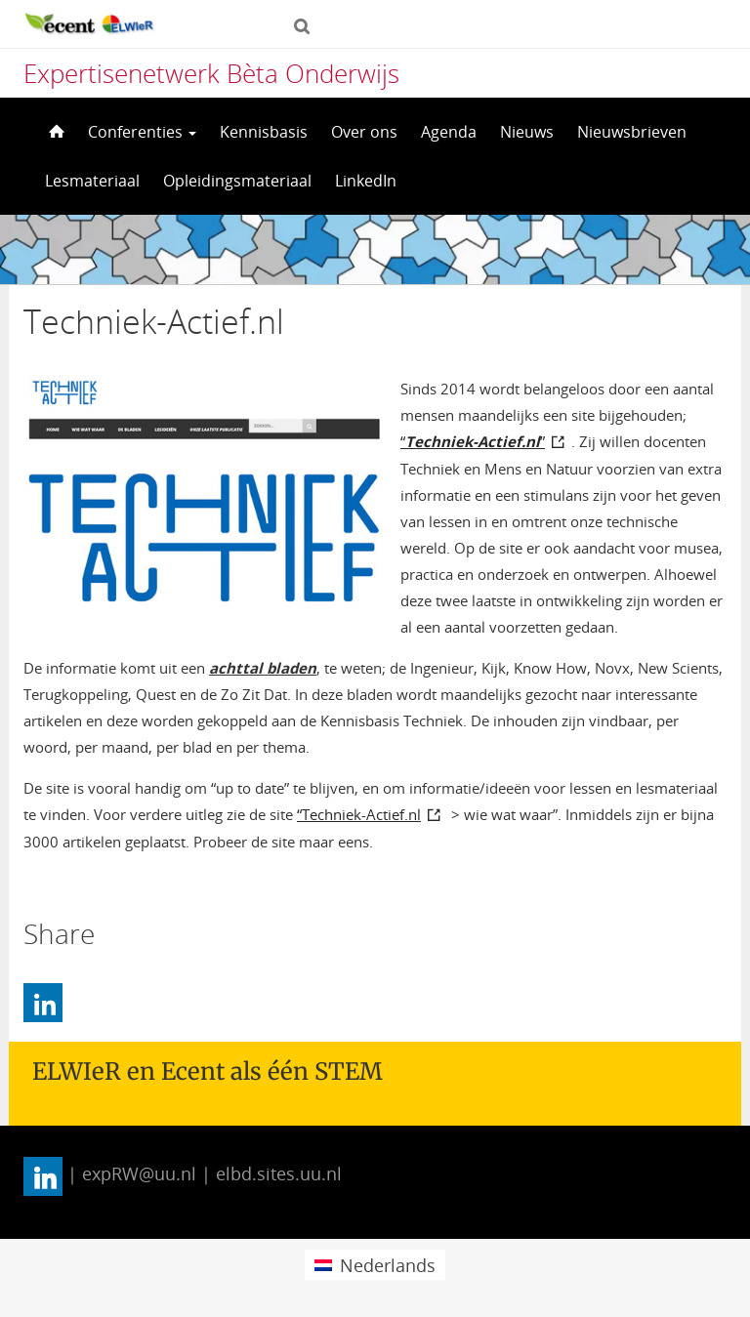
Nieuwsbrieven (632, 132)
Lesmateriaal (92, 180)
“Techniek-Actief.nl (359, 814)
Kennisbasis (264, 132)
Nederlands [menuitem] (388, 1265)
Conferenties (142, 132)
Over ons (364, 132)
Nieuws (527, 132)
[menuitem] (374, 1265)
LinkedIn (365, 180)
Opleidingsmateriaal (237, 180)
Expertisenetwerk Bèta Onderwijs (211, 73)
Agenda (449, 132)
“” (472, 441)
